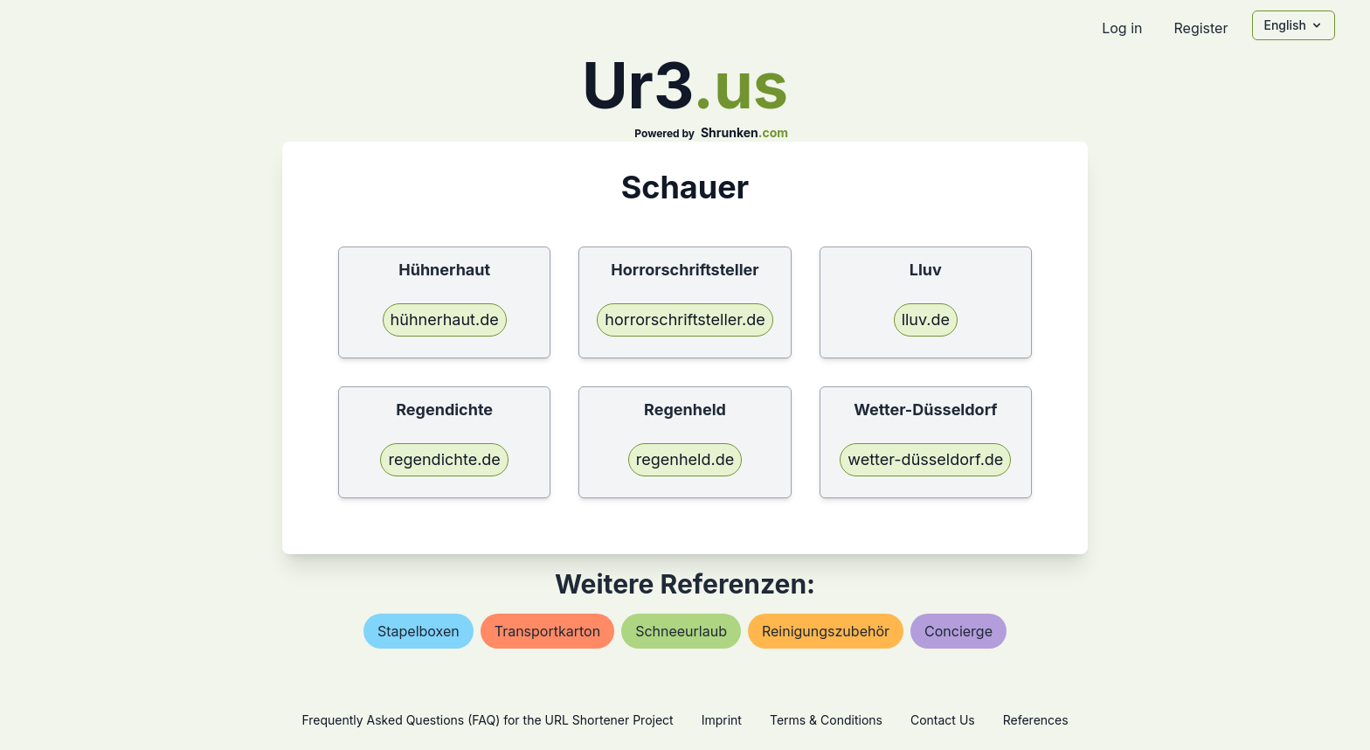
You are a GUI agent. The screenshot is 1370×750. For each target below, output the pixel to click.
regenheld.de (685, 459)
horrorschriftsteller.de (685, 319)
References (1036, 719)
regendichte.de (444, 459)
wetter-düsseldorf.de (925, 459)
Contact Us (942, 719)
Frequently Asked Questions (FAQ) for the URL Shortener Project (487, 719)
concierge (958, 631)
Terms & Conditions (826, 719)
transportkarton (547, 631)
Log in (1122, 28)
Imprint (722, 719)
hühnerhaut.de (445, 319)
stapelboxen (418, 631)
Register (1200, 28)
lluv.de (926, 319)
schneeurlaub (681, 631)
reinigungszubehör (825, 631)
